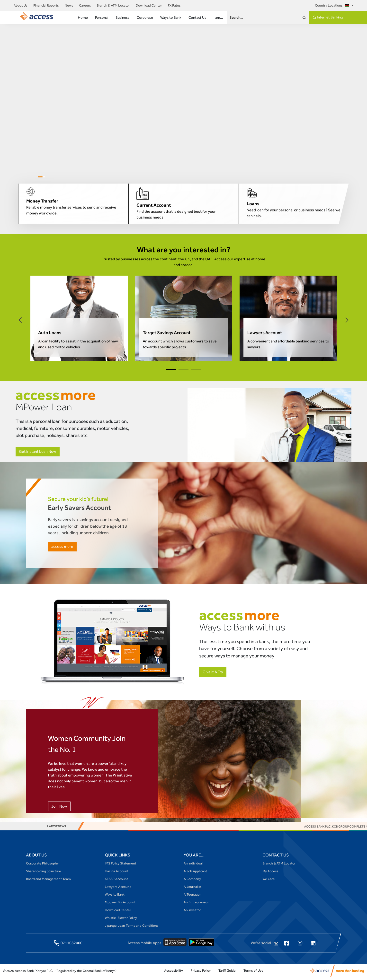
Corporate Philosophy (42, 863)
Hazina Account (116, 871)
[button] (20, 320)
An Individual (193, 863)
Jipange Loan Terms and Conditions (132, 925)
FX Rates (174, 5)
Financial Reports (46, 5)
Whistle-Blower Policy (121, 918)
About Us (20, 5)
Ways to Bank (170, 17)
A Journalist (192, 887)
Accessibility (173, 970)
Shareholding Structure (43, 871)
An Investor (192, 910)
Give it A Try (213, 672)
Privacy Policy (201, 970)
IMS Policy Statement (120, 863)
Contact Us (197, 17)
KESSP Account (116, 879)
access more (62, 546)
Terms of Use (253, 970)
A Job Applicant (195, 871)
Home (83, 17)
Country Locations (333, 5)
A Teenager (192, 894)
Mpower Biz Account (120, 902)
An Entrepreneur (196, 902)
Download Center (149, 5)
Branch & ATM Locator (113, 5)
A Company (192, 879)
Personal (101, 17)
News (69, 5)
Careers (85, 5)
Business (122, 17)
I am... (218, 17)
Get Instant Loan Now (37, 451)
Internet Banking (328, 17)
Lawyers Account (118, 887)
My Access (270, 871)
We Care (268, 879)
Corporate (145, 17)
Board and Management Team (48, 879)
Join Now (59, 806)
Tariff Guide (227, 970)
